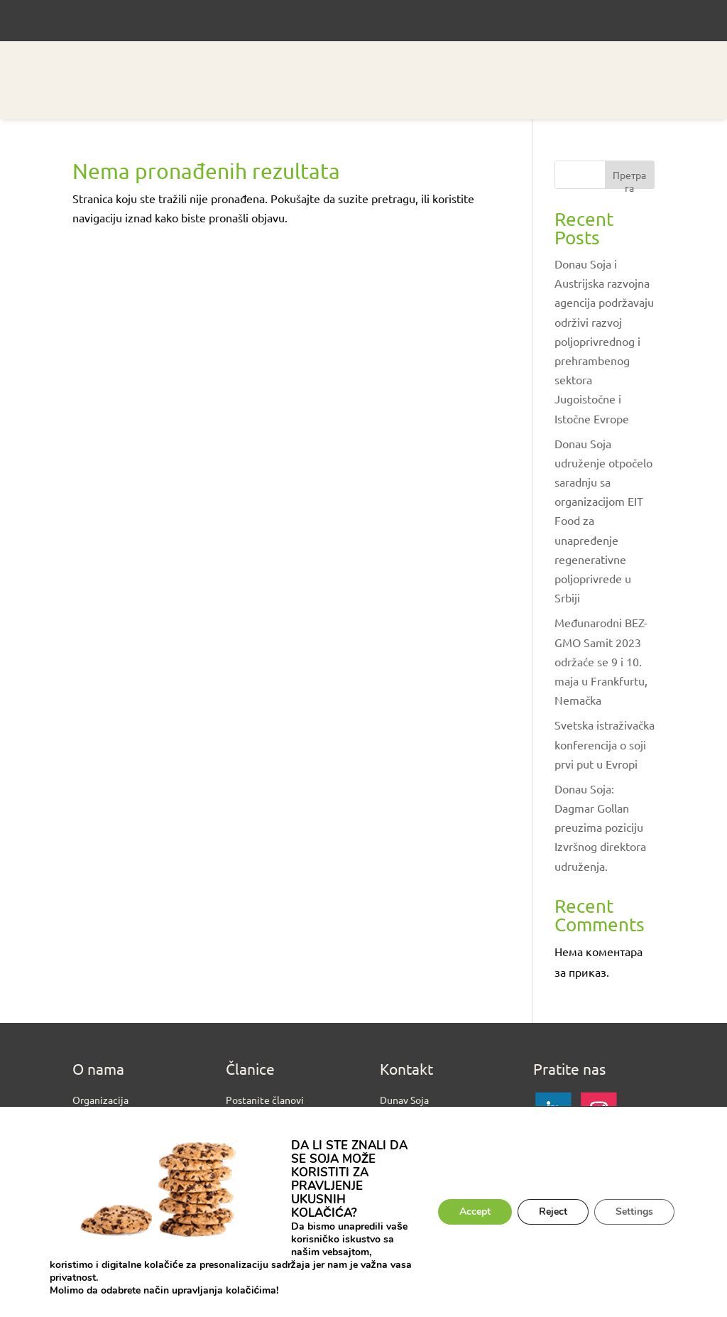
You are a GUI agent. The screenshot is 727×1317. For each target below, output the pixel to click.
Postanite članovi (265, 1099)
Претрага (629, 178)
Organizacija (100, 1099)
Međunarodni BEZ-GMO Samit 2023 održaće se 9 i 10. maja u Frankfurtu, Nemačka (600, 661)
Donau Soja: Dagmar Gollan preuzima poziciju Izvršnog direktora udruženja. (600, 827)
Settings (634, 1211)
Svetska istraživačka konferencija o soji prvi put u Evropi (604, 743)
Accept (475, 1211)
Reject (553, 1211)
